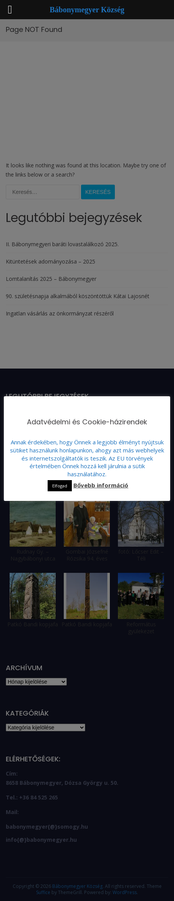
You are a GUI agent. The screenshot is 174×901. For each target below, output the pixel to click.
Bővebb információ (100, 485)
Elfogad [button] (59, 486)
